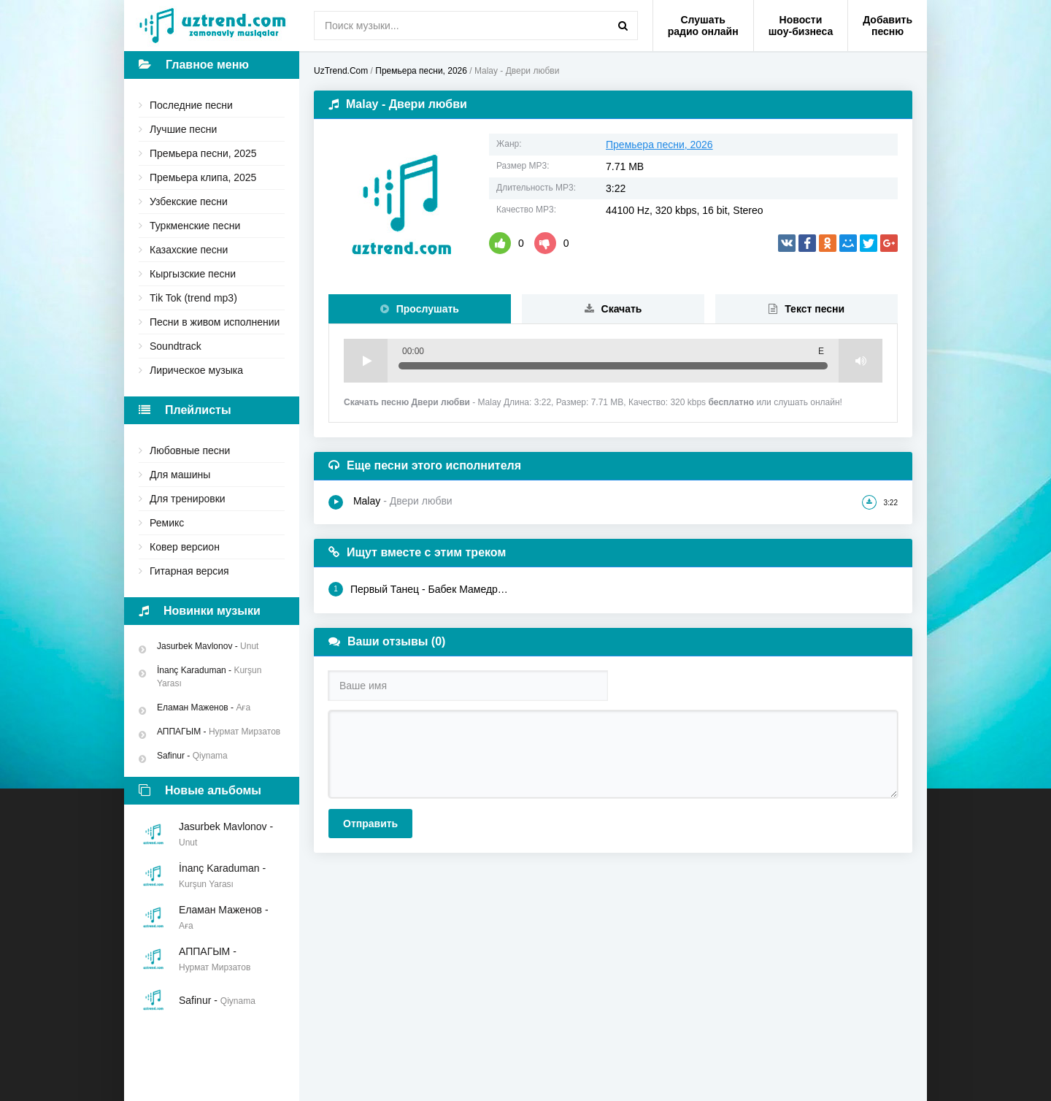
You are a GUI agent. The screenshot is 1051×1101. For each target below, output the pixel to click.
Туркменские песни (195, 225)
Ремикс (167, 523)
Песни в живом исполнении (215, 322)
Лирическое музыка (196, 370)
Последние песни (191, 105)
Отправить (370, 823)
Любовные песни (190, 450)
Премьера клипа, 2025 (203, 177)
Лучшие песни (183, 129)
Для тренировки (188, 499)
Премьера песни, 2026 (659, 144)
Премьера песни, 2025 (203, 153)
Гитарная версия (189, 571)
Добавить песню (887, 25)
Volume (860, 361)
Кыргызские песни (193, 274)
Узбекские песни (189, 201)
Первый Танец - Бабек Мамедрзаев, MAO (418, 589)
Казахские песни (189, 250)
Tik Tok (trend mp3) (193, 298)
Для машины (180, 474)
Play (366, 361)
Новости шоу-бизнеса (801, 25)
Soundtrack (175, 346)
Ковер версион (185, 547)
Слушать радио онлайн (703, 25)
